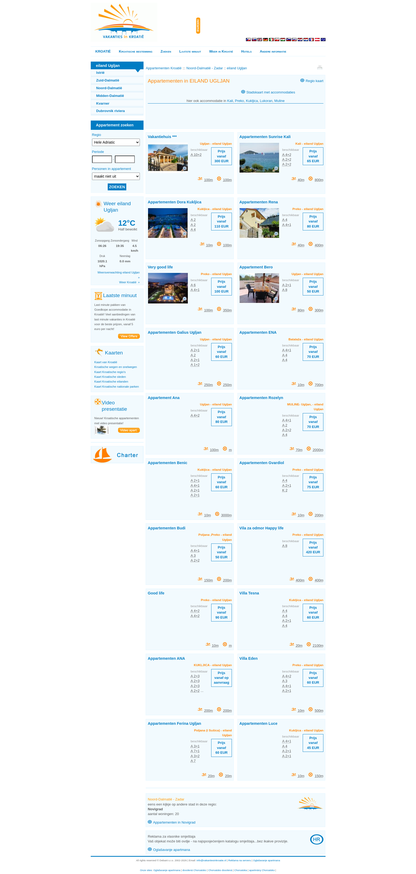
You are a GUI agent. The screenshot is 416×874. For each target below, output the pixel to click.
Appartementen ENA (257, 332)
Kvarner (103, 103)
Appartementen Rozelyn (261, 398)
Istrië (100, 73)
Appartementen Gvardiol (261, 463)
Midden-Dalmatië (110, 96)
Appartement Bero (256, 267)
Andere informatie (273, 51)
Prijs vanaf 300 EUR (221, 156)
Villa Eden (248, 658)
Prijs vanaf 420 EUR (313, 547)
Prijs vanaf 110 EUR (221, 221)
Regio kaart (314, 81)
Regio (96, 135)
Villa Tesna (249, 593)
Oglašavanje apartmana (171, 850)
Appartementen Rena (258, 202)
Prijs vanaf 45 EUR (313, 743)
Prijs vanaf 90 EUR (221, 612)
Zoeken (166, 51)
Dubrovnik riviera (110, 111)
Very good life (160, 267)
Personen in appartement (111, 169)
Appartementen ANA (166, 658)
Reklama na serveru (239, 860)
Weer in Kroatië (221, 51)
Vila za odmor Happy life (261, 528)
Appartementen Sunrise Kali (265, 137)
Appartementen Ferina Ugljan (174, 723)
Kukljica (252, 101)
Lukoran (266, 101)
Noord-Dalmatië (109, 88)
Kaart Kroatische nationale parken (116, 386)
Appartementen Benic (167, 463)
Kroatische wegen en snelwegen (115, 367)
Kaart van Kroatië (105, 362)
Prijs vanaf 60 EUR (221, 352)
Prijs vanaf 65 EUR (313, 156)
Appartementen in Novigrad (174, 822)
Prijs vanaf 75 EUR (313, 482)
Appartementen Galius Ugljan (174, 332)
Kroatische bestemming (135, 51)
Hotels (246, 51)
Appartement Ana (164, 398)
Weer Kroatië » (129, 282)
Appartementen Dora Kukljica (174, 202)
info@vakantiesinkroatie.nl (211, 860)
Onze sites (146, 870)
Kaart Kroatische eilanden (111, 381)
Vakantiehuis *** (162, 137)
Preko (239, 101)
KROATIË (103, 51)
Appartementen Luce (258, 723)
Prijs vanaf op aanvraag (221, 678)
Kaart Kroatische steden (110, 376)
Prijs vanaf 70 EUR (313, 352)
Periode (98, 152)
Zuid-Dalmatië (107, 80)
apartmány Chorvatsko (262, 870)
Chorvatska (240, 870)
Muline (279, 101)
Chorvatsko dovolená (220, 870)
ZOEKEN (117, 187)
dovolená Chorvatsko (194, 870)
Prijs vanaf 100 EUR (221, 286)
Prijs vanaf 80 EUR (313, 221)
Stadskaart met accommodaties (270, 92)
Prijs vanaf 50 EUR (313, 286)
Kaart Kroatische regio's (110, 372)
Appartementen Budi (166, 528)
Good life (156, 593)
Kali (230, 101)
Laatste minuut (190, 51)
